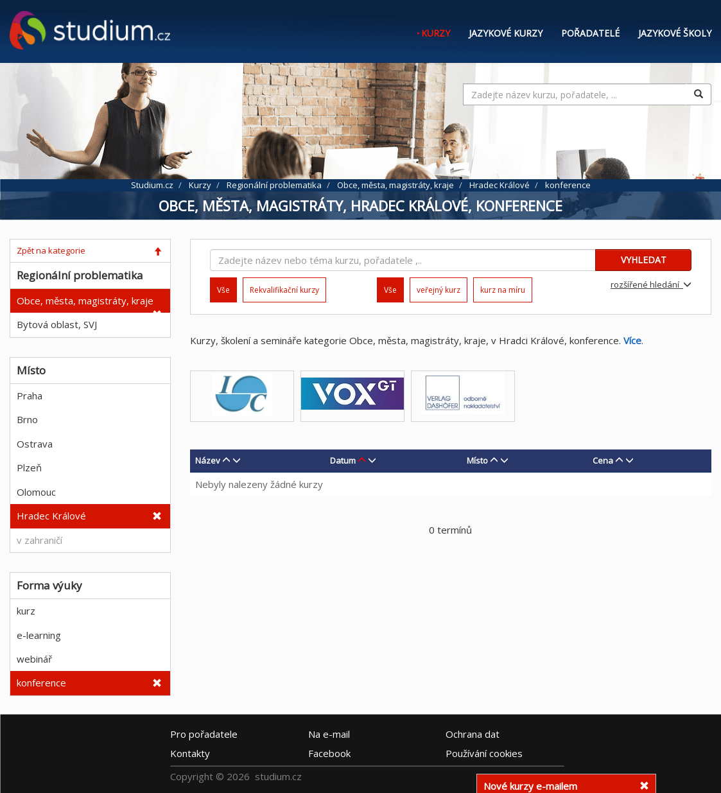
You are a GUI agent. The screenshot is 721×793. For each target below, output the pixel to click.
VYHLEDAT (643, 260)
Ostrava (35, 443)
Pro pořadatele (204, 734)
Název (207, 460)
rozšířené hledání (651, 284)
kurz (26, 610)
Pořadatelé (590, 33)
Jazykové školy (674, 33)
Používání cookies (484, 753)
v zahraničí (39, 540)
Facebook (329, 753)
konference (41, 682)
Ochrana (472, 734)
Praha (29, 395)
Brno (27, 419)
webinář (34, 658)
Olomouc (36, 491)
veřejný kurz (438, 289)
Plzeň (29, 467)
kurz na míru (502, 289)
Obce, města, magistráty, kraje (85, 300)
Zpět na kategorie (51, 250)
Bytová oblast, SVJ (57, 324)
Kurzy (435, 33)
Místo (477, 460)
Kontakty (190, 753)
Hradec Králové (51, 515)
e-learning (39, 635)
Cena (603, 460)
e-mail (329, 734)
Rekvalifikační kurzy (284, 289)
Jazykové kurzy (506, 33)
